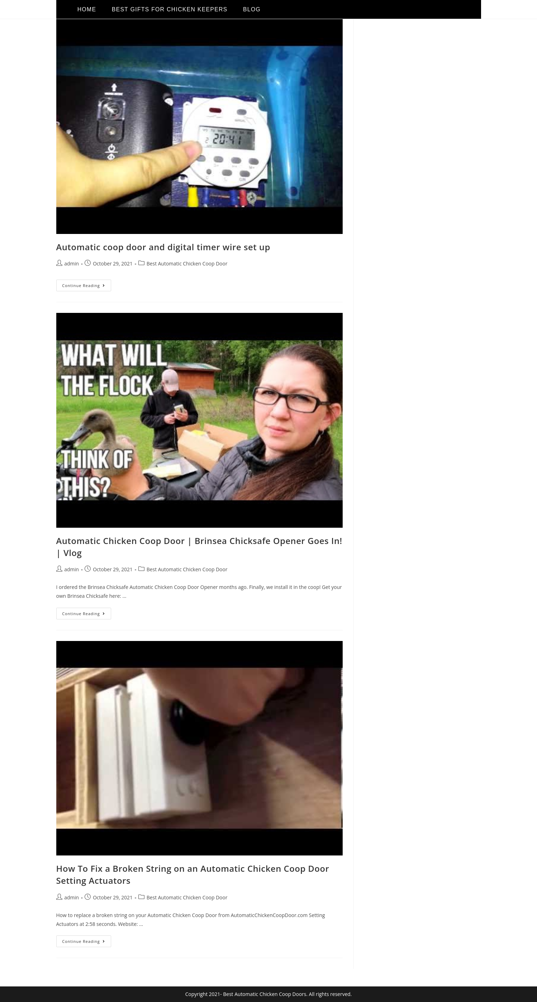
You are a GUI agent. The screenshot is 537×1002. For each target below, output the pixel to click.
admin (71, 263)
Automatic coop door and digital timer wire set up (163, 247)
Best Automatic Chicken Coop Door (187, 263)
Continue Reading (87, 284)
